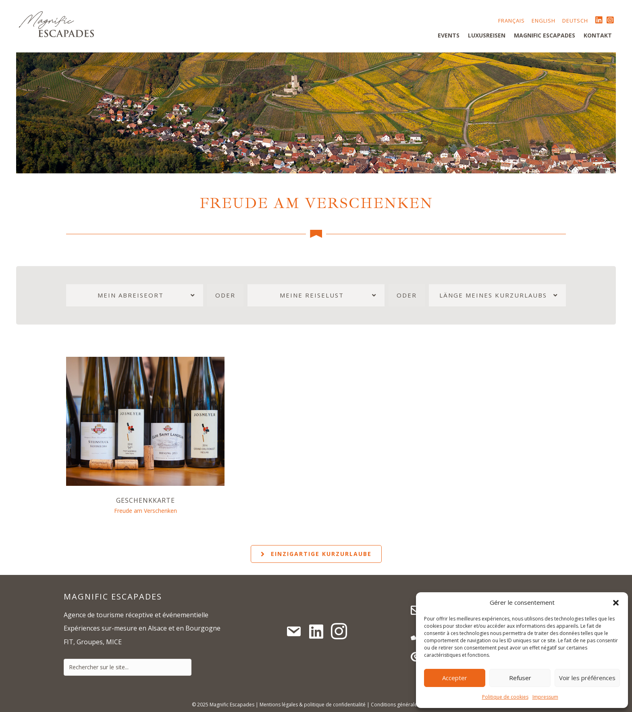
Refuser (520, 678)
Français (511, 20)
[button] (616, 603)
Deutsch (575, 20)
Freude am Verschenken (145, 510)
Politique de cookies (505, 696)
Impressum (545, 696)
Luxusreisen (486, 35)
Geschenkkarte (145, 500)
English (543, 20)
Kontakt (598, 35)
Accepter (454, 678)
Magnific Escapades (544, 35)
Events (448, 35)
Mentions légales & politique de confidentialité (313, 704)
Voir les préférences (587, 678)
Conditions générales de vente (406, 704)
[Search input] (127, 667)
